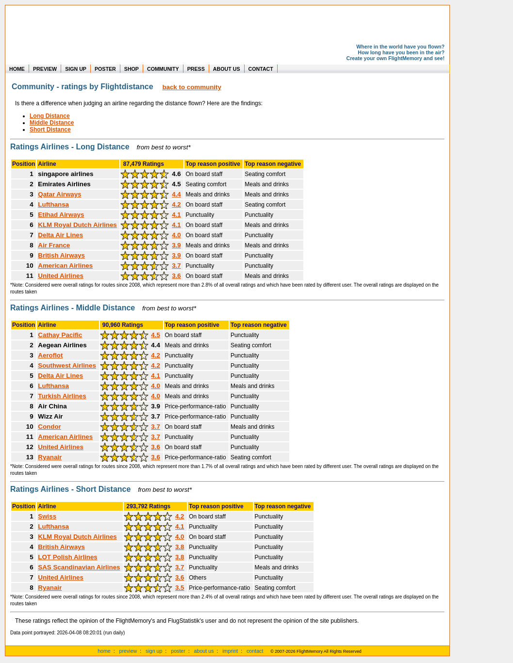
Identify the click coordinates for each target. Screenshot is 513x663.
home (104, 651)
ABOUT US (226, 69)
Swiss (47, 516)
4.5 (155, 335)
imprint (230, 651)
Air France (54, 245)
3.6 (176, 275)
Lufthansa (53, 204)
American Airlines (65, 265)
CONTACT (260, 69)
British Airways (61, 255)
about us (204, 651)
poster (178, 651)
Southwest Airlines (67, 365)
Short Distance (50, 129)
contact (255, 651)
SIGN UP (75, 69)
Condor (49, 426)
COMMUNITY (163, 69)
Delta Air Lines (60, 235)
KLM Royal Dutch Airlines (77, 224)
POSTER (105, 69)
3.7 (176, 265)
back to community (191, 87)
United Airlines (60, 275)
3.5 (179, 587)
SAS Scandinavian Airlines (79, 567)
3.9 (176, 245)
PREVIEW (45, 69)
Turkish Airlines (62, 396)
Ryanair (50, 457)
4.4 (176, 194)
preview (128, 651)
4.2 (176, 204)
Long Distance (50, 116)
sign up (154, 651)
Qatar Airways (59, 194)
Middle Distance (52, 122)
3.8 (179, 546)
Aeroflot (50, 355)
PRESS (196, 69)
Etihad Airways (61, 214)
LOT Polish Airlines (67, 557)
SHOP (131, 69)
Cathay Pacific (60, 335)
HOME (17, 69)
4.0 (176, 235)
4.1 (176, 214)
